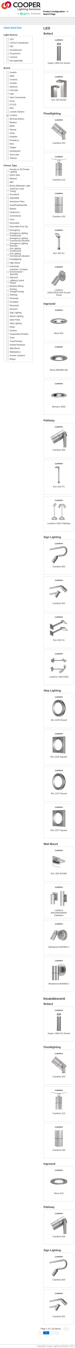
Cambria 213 (59, 179)
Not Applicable (16, 61)
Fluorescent (15, 53)
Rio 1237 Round (59, 793)
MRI (11, 182)
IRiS (12, 108)
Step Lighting (16, 323)
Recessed (14, 305)
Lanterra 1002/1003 (58, 677)
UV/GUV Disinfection (19, 43)
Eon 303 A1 (58, 253)
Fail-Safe (14, 90)
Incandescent (16, 50)
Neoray (13, 129)
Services (14, 309)
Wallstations (15, 352)
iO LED (13, 104)
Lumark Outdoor (17, 112)
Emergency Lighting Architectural (19, 234)
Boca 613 (59, 1193)
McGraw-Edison (17, 119)
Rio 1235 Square (59, 756)
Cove (12, 219)
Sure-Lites (14, 154)
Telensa (13, 158)
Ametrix (13, 72)
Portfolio (13, 137)
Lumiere (13, 115)
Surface (13, 330)
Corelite (13, 83)
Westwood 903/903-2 (58, 947)
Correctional (15, 216)
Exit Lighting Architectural (15, 249)
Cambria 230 (59, 216)
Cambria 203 (59, 143)
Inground (14, 277)
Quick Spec (15, 175)
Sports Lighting (16, 316)
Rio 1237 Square (59, 830)
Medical (13, 178)
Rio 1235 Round (59, 720)
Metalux (13, 122)
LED (12, 39)
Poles (12, 133)
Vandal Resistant (17, 345)
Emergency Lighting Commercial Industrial (19, 239)
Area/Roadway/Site (18, 205)
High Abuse (15, 263)
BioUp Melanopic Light (20, 186)
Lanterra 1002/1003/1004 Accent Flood (59, 292)
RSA (12, 144)
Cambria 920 (59, 566)
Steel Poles (15, 320)
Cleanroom (15, 212)
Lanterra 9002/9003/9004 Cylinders (59, 913)
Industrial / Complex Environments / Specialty (19, 271)
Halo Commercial (17, 97)
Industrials (14, 266)
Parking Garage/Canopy (17, 290)
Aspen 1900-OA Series (59, 63)
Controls (13, 57)
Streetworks (15, 151)
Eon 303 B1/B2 (58, 99)
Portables (14, 302)
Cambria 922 (59, 603)
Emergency (15, 230)
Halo (12, 94)
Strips (12, 327)
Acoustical (14, 194)
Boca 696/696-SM (59, 370)
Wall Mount (15, 348)
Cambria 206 (59, 450)
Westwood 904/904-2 (58, 983)
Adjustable (14, 198)
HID (11, 46)
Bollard (13, 209)
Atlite (12, 76)
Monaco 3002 (59, 406)
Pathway (14, 295)
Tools (12, 337)
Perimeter (14, 298)
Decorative (14, 223)
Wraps (12, 359)
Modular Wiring (16, 286)
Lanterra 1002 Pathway (58, 523)
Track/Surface (16, 341)
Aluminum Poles (17, 201)
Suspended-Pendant (19, 334)
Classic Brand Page (12, 27)
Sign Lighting (15, 312)
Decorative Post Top (19, 226)
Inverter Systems (17, 355)
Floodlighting (15, 259)
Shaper (13, 147)
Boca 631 (59, 333)
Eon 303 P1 (59, 486)
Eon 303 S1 (59, 640)
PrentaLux (14, 140)
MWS (12, 126)
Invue (12, 101)
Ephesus (14, 87)
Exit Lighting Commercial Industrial (19, 254)
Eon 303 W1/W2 (59, 873)
